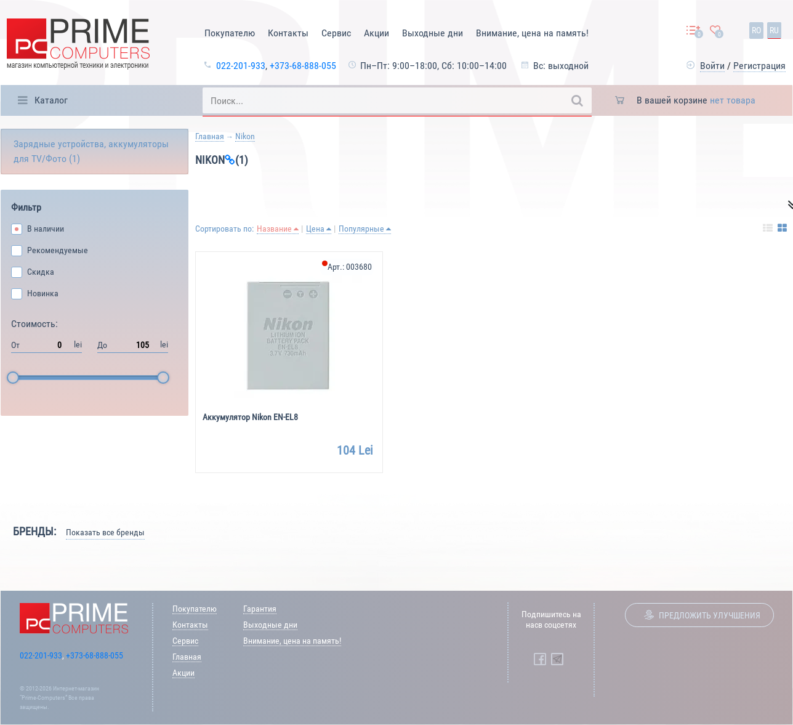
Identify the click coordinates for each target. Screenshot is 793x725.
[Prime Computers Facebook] (540, 659)
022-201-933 (240, 65)
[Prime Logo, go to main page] (78, 45)
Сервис (336, 33)
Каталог (51, 100)
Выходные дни (432, 33)
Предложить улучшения (709, 615)
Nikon (245, 136)
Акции (376, 33)
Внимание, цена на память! (532, 33)
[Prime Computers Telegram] (557, 659)
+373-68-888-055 (303, 65)
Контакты (288, 33)
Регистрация (759, 65)
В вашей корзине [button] (696, 100)
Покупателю (229, 33)
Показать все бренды (105, 532)
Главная (209, 136)
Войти (712, 65)
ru (774, 30)
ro (756, 30)
